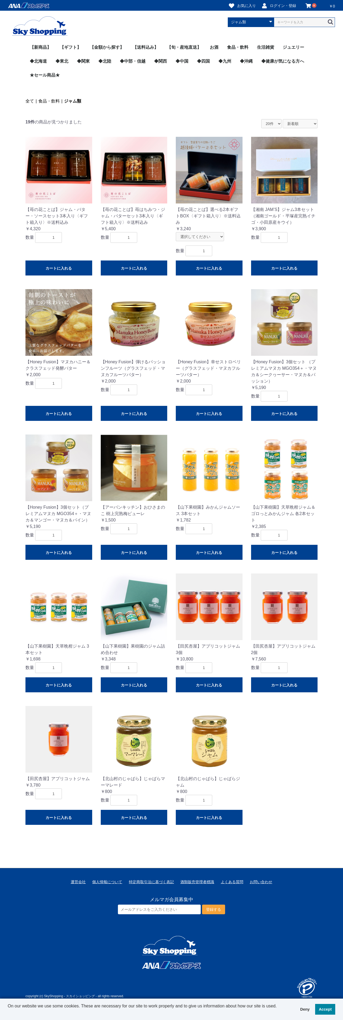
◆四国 (203, 61)
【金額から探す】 (107, 47)
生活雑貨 (265, 47)
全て (29, 101)
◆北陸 (104, 61)
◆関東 (83, 61)
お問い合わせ (261, 882)
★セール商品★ (45, 75)
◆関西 (160, 61)
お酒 (214, 47)
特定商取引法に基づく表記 (151, 882)
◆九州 (224, 61)
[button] (8, 1013)
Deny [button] (305, 1009)
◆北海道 (38, 61)
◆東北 (61, 61)
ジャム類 (72, 101)
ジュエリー (293, 47)
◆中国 (182, 61)
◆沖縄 (246, 61)
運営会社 (78, 882)
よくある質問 (232, 882)
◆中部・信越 (133, 61)
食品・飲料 (237, 47)
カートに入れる (59, 268)
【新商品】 (40, 47)
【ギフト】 (70, 47)
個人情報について (107, 882)
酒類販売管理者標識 (197, 882)
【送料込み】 (145, 47)
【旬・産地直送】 (184, 47)
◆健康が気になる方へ (282, 61)
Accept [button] (325, 1009)
